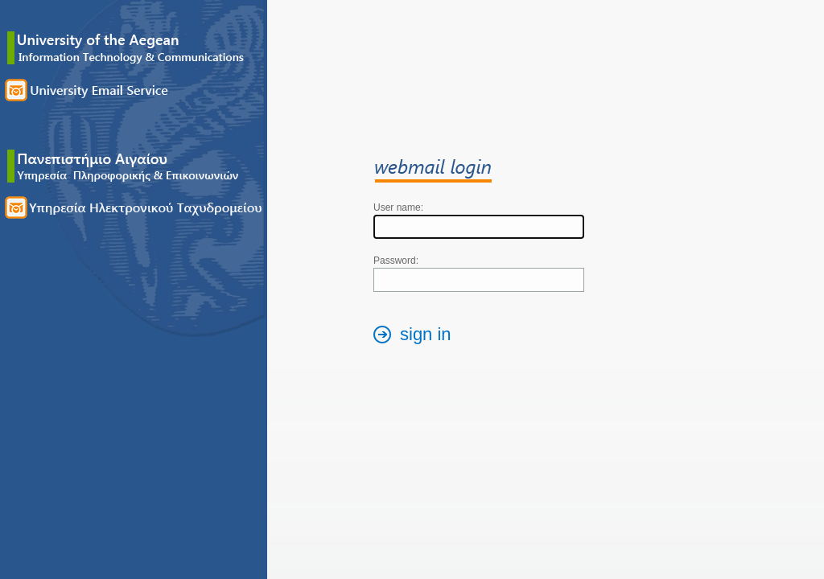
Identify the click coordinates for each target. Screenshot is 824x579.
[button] (417, 336)
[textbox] (478, 227)
